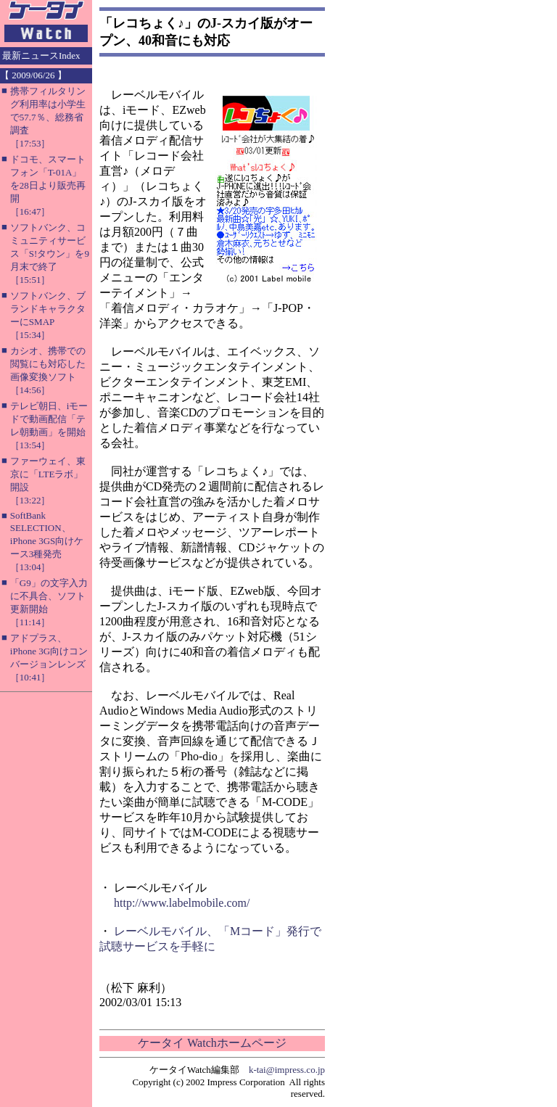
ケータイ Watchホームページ (212, 1043)
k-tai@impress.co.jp (287, 1069)
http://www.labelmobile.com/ (181, 903)
